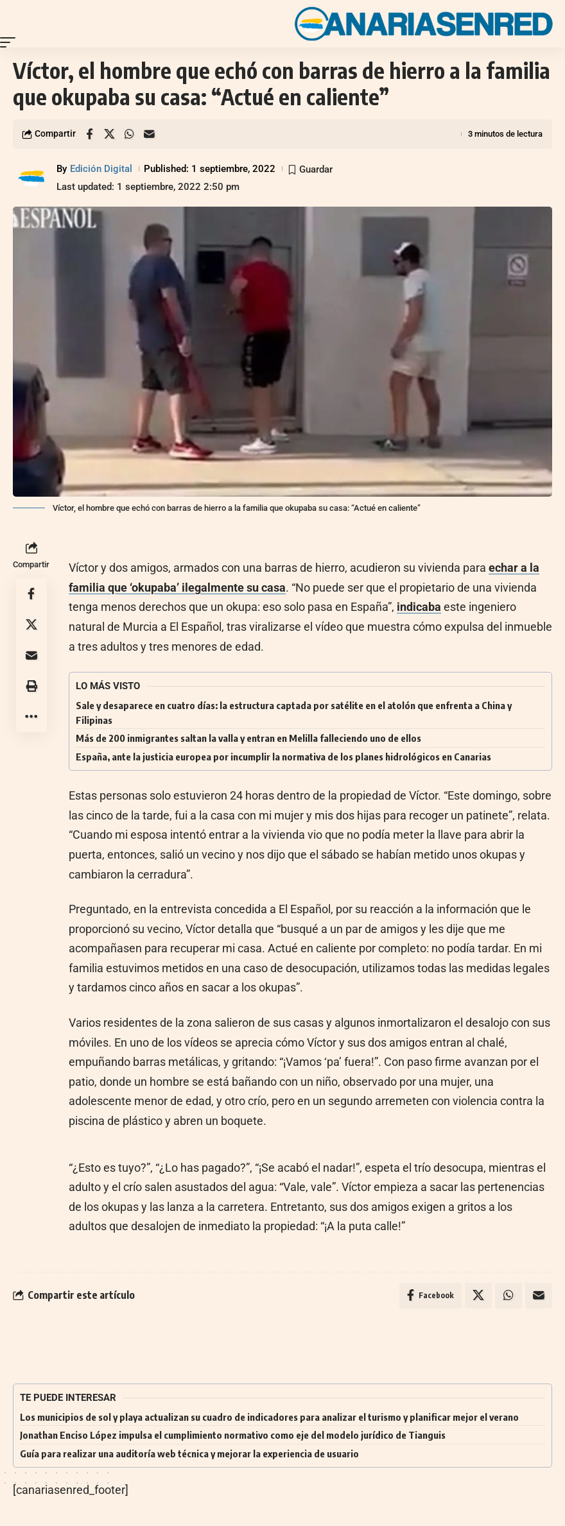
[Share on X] (109, 134)
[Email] (149, 134)
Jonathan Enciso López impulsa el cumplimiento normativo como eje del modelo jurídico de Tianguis (233, 1435)
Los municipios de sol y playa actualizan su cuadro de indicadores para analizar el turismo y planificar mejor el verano (269, 1417)
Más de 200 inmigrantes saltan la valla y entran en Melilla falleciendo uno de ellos (248, 738)
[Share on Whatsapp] (129, 134)
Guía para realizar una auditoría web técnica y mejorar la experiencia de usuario (189, 1453)
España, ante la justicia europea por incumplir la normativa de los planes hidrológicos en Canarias (283, 756)
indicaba (419, 606)
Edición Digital (101, 169)
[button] (11, 42)
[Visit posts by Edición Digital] (32, 178)
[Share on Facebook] (89, 134)
